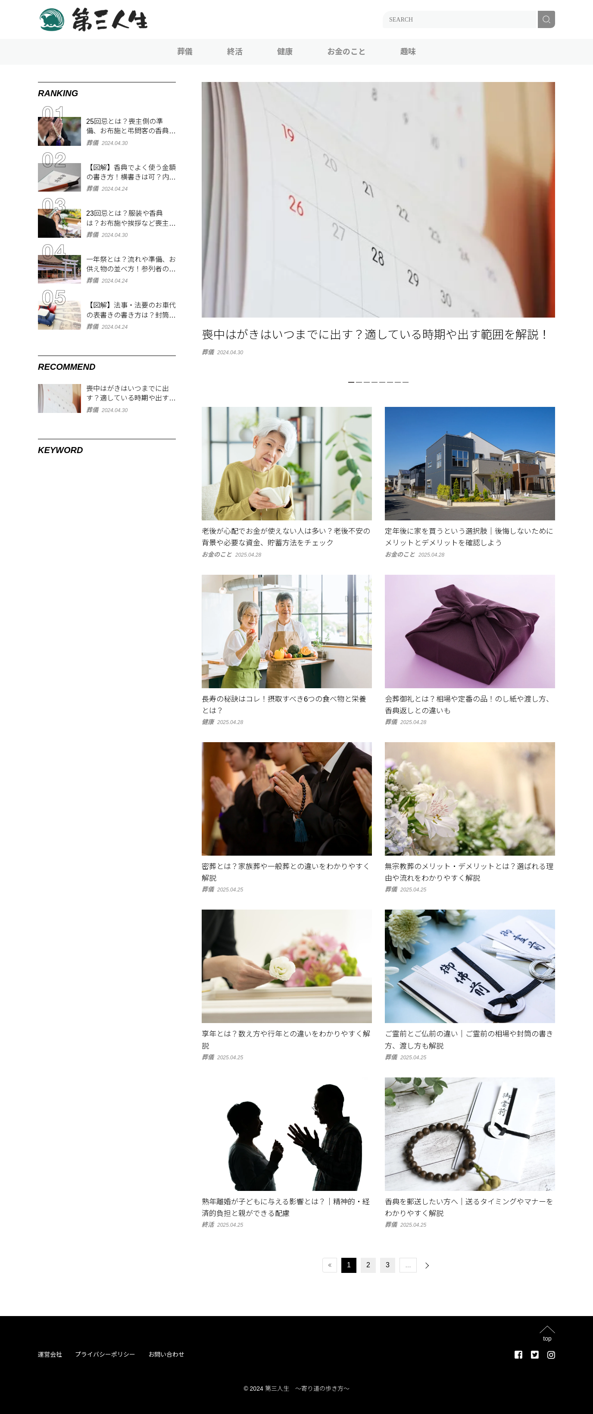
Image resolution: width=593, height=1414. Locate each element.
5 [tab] (382, 382)
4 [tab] (374, 382)
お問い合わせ (166, 1354)
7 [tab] (398, 382)
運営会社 (50, 1354)
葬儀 (185, 51)
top (547, 1338)
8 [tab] (406, 382)
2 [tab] (359, 382)
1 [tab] (351, 382)
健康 (285, 51)
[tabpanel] (378, 218)
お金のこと (346, 51)
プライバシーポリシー (105, 1354)
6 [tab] (390, 382)
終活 (235, 51)
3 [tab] (367, 382)
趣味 (408, 51)
